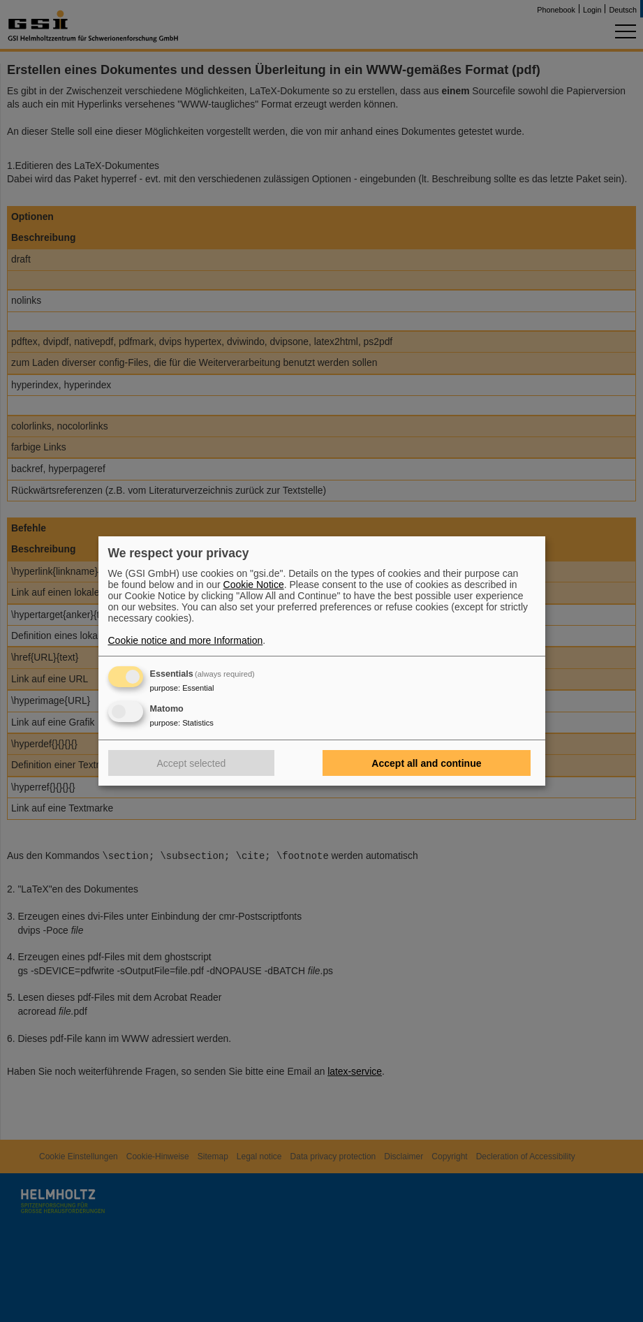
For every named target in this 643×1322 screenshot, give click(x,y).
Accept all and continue (426, 763)
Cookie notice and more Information (185, 640)
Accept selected (191, 763)
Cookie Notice (253, 584)
